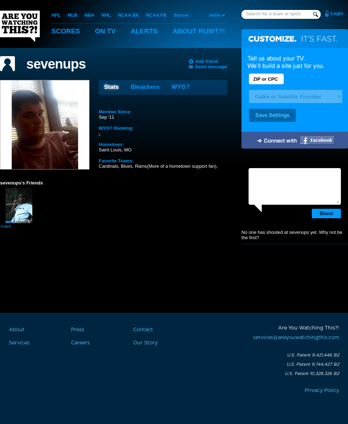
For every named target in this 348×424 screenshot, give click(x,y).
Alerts (144, 31)
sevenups (56, 64)
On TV (105, 31)
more (215, 15)
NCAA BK (128, 15)
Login (337, 13)
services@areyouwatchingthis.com (296, 337)
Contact (143, 329)
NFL (55, 15)
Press (77, 329)
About (199, 31)
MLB (72, 15)
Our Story (145, 342)
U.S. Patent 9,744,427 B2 (313, 364)
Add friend (206, 61)
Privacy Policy (322, 390)
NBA (89, 15)
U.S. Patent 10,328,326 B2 (312, 373)
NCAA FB (156, 15)
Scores (65, 31)
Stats (111, 87)
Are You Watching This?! (20, 26)
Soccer (181, 15)
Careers (80, 342)
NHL (106, 15)
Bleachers (145, 87)
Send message (211, 66)
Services (19, 342)
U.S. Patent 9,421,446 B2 (313, 355)
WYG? (181, 87)
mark (6, 226)
